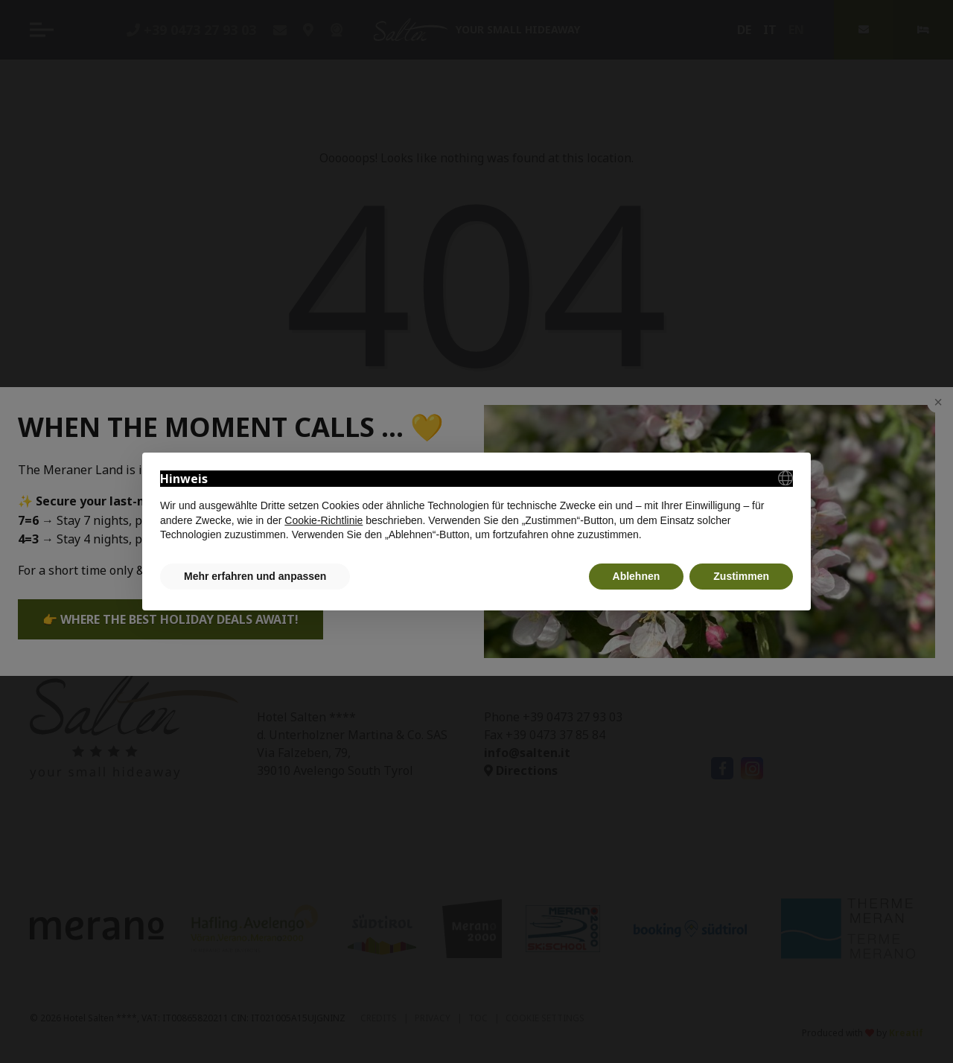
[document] (476, 507)
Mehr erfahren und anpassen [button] (255, 576)
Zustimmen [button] (741, 576)
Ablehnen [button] (636, 576)
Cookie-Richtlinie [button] (323, 520)
